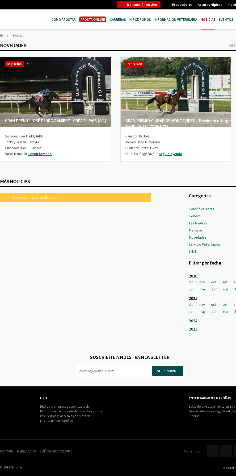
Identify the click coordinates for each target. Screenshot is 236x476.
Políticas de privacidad (56, 451)
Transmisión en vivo (141, 4)
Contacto (6, 451)
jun (191, 289)
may (203, 289)
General (195, 216)
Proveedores (182, 4)
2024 (193, 320)
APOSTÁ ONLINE (92, 19)
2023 (193, 329)
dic (191, 282)
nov (202, 282)
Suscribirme (167, 370)
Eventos (226, 19)
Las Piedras (198, 223)
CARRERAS (118, 19)
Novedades (197, 237)
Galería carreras (201, 209)
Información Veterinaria (175, 19)
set (225, 282)
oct (213, 282)
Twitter (226, 451)
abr (214, 289)
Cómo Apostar (63, 19)
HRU (43, 398)
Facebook (213, 451)
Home (4, 35)
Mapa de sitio (26, 451)
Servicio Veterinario (204, 244)
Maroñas (196, 230)
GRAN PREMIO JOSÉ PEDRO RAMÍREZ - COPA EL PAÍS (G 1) (55, 120)
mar (225, 289)
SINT (193, 251)
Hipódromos (140, 19)
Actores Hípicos (210, 4)
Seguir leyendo (40, 154)
